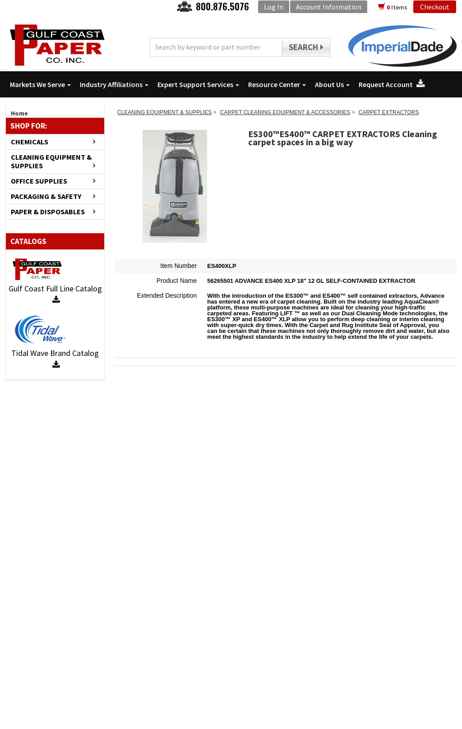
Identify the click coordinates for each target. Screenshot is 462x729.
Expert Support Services (198, 84)
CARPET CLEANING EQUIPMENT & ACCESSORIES (285, 112)
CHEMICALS (29, 142)
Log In (273, 6)
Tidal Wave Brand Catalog (55, 358)
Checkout (434, 6)
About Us (332, 84)
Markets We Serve (40, 84)
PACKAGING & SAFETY (46, 196)
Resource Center (277, 84)
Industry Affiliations (114, 84)
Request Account (392, 84)
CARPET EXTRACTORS (389, 112)
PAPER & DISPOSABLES (48, 212)
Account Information (328, 6)
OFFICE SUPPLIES (39, 181)
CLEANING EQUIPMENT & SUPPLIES (51, 161)
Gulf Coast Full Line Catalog (55, 294)
